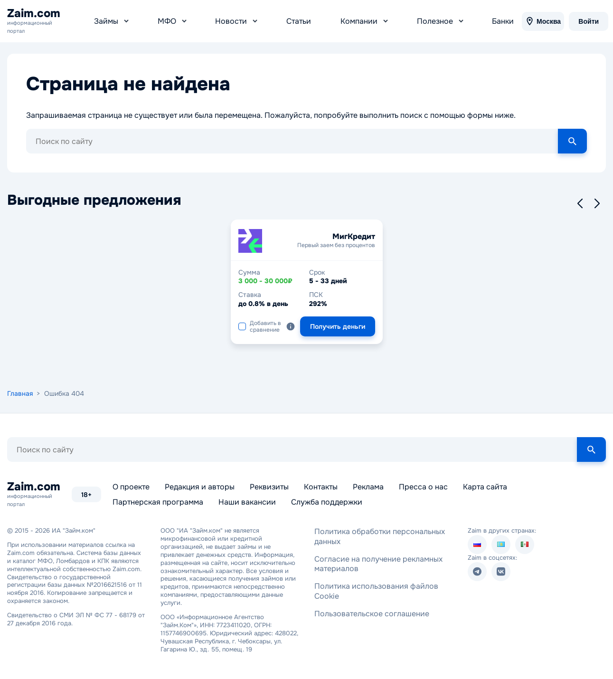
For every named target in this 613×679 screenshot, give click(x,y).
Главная (20, 389)
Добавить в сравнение (259, 322)
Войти (586, 19)
